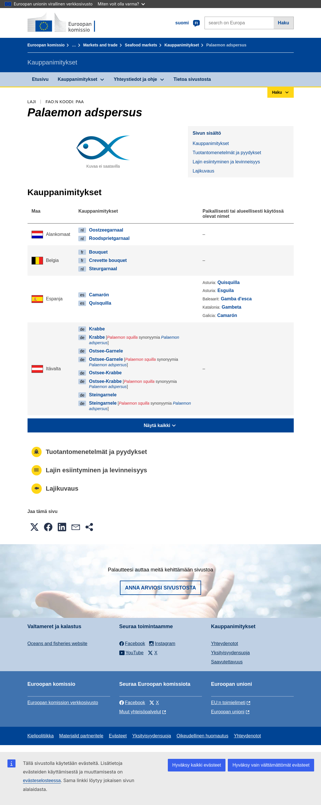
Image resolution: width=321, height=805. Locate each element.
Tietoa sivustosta (192, 79)
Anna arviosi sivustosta (160, 588)
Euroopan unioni (228, 711)
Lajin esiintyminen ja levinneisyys (226, 161)
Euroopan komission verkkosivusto (63, 702)
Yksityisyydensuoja (230, 652)
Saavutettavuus (227, 661)
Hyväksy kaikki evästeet (196, 765)
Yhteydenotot (224, 643)
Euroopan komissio (46, 45)
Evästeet (118, 735)
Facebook (132, 702)
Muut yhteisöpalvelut (140, 711)
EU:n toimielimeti (228, 702)
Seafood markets (141, 45)
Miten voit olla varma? (121, 3)
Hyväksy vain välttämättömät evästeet (271, 765)
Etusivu (40, 79)
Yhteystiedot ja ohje (135, 79)
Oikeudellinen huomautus (202, 735)
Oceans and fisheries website (57, 643)
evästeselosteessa (42, 780)
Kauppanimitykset (181, 45)
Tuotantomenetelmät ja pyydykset (226, 152)
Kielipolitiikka (41, 735)
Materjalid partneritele (81, 735)
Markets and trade (100, 45)
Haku (283, 22)
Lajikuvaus (203, 171)
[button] (34, 527)
